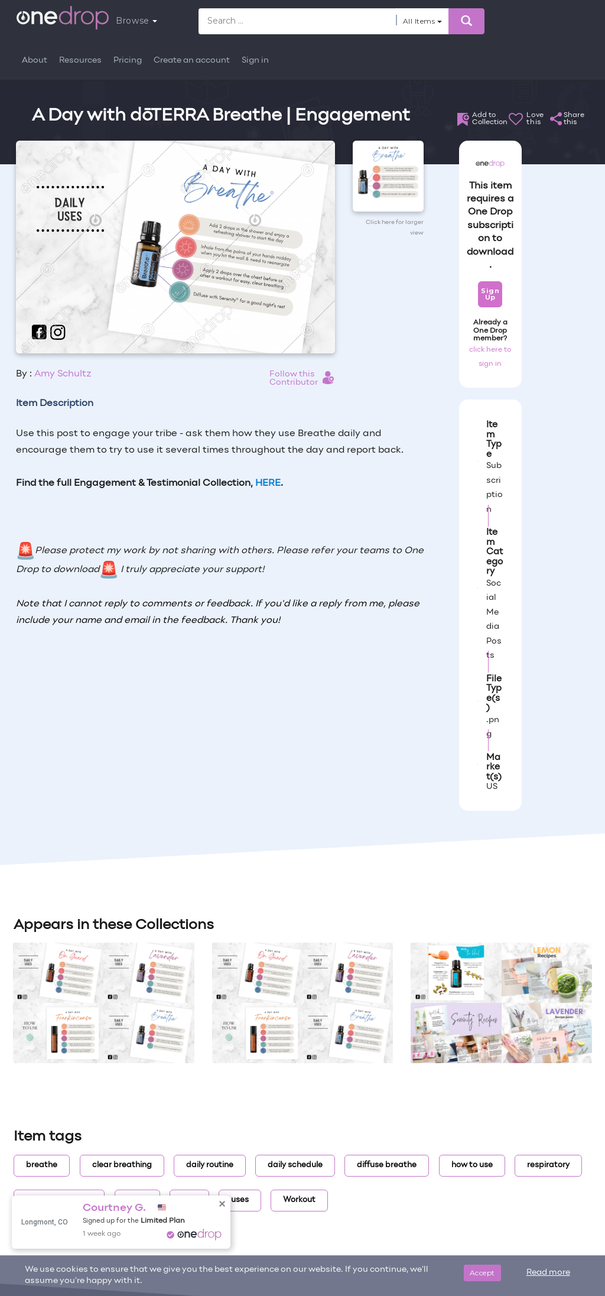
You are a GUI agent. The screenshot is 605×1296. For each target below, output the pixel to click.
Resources (80, 60)
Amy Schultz (63, 374)
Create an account (192, 60)
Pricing (127, 60)
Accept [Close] (482, 1272)
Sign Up (490, 294)
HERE (268, 483)
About (34, 60)
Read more (548, 1272)
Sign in (255, 60)
